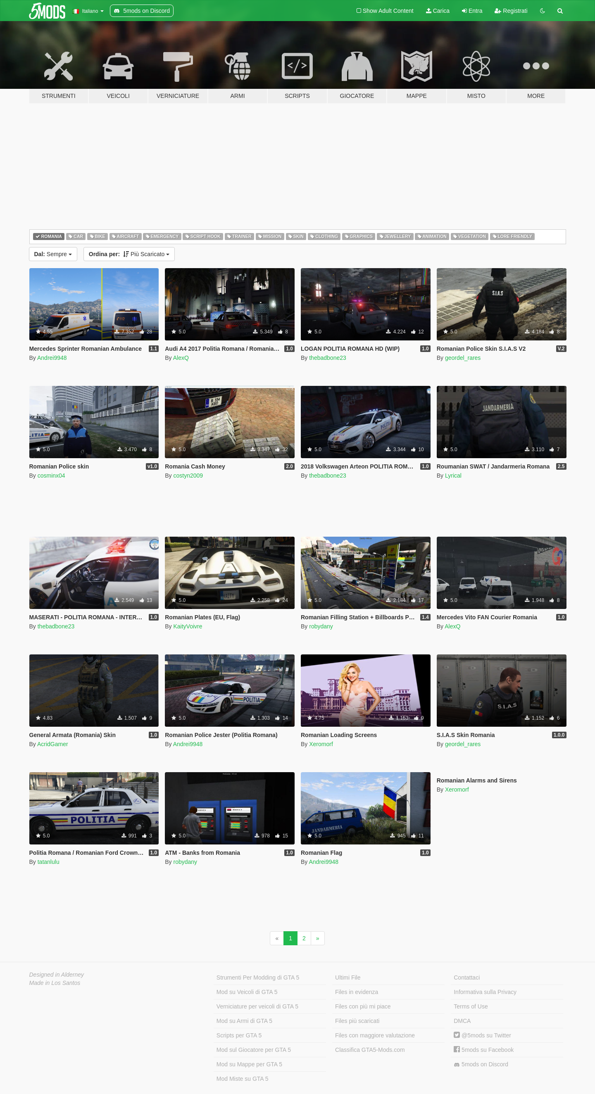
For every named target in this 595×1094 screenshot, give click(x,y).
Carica (438, 10)
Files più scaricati (357, 1021)
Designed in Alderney (56, 974)
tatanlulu (49, 862)
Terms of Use (471, 1006)
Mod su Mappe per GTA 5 (249, 1064)
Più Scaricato (129, 254)
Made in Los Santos (55, 983)
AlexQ (181, 357)
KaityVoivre (187, 626)
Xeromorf (321, 744)
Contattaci (467, 977)
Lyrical (453, 475)
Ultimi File (347, 977)
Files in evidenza (356, 992)
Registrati (511, 10)
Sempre (53, 254)
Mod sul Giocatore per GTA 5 (254, 1049)
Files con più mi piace (363, 1006)
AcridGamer (52, 744)
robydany (321, 626)
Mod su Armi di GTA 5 (244, 1021)
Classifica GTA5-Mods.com (370, 1049)
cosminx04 (51, 475)
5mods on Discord (481, 1064)
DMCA (462, 1021)
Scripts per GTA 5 (239, 1035)
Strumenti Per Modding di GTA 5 (258, 977)
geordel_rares (463, 357)
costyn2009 (188, 475)
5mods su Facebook (484, 1050)
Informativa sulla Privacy (485, 992)
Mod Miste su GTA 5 (243, 1078)
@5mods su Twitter (482, 1035)
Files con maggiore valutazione (375, 1035)
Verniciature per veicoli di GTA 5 (257, 1006)
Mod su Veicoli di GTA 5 (247, 992)
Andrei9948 (52, 357)
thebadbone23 (327, 357)
